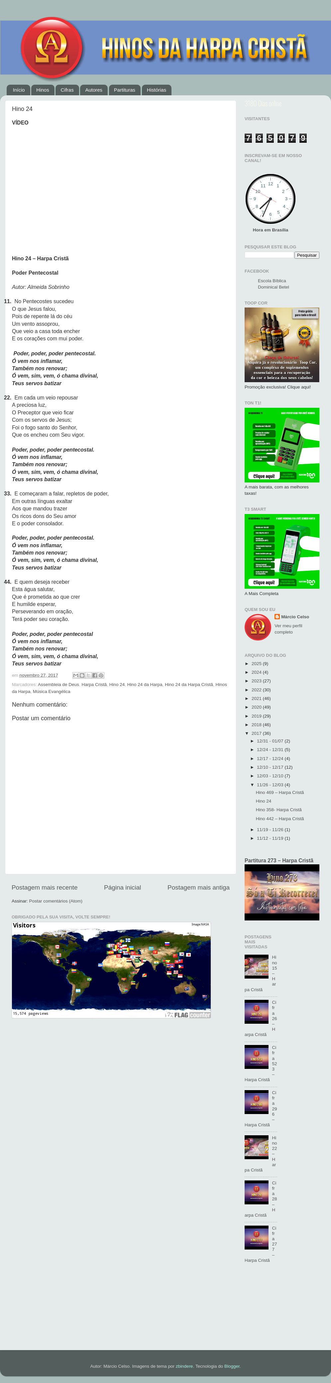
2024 (257, 672)
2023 (257, 680)
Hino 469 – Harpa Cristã (280, 792)
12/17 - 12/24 (270, 758)
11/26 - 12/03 (270, 784)
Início (19, 90)
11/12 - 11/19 (270, 838)
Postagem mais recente (44, 887)
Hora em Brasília (270, 229)
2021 (257, 698)
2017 (257, 733)
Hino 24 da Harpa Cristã (189, 684)
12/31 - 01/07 (270, 740)
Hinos (42, 90)
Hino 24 (117, 684)
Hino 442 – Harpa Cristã (280, 818)
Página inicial (122, 887)
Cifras (66, 90)
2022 (257, 689)
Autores (93, 90)
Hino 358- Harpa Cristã (279, 809)
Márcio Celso (295, 616)
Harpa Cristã (94, 684)
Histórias (156, 90)
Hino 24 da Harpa (145, 684)
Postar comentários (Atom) (56, 901)
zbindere (184, 1366)
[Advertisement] (282, 1310)
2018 (257, 724)
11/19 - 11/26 (270, 829)
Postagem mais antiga (198, 887)
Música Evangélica (51, 691)
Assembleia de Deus (58, 684)
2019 (257, 716)
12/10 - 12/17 (270, 767)
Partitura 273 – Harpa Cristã (279, 860)
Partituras (124, 90)
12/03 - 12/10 (270, 775)
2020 (257, 707)
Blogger (232, 1366)
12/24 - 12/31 (270, 749)
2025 (257, 663)
